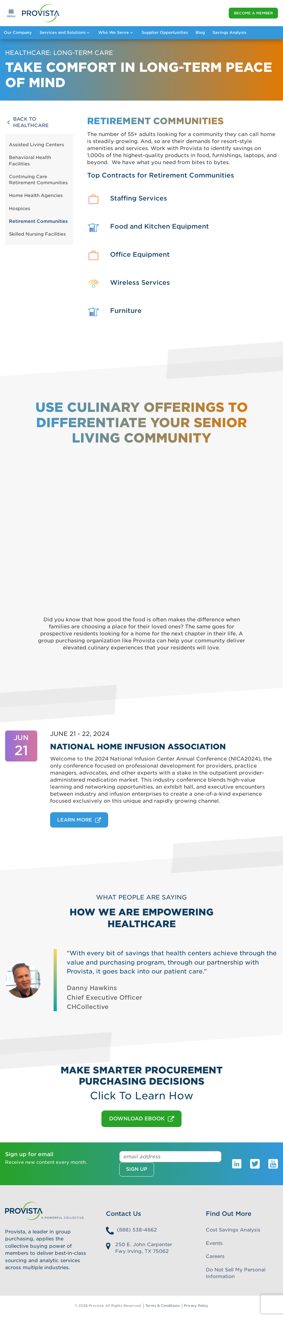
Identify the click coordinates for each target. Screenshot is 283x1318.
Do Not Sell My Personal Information (235, 1273)
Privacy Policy (196, 1306)
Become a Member (253, 13)
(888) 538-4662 (137, 1230)
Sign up (136, 1169)
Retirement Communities (38, 221)
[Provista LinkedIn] (237, 1163)
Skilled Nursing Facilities (37, 234)
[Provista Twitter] (255, 1163)
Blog (200, 32)
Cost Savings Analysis (233, 1230)
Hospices (19, 208)
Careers (215, 1256)
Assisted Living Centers (36, 144)
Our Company (18, 32)
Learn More (79, 820)
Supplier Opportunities (165, 32)
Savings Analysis (229, 32)
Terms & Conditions (162, 1306)
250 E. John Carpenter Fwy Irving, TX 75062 (143, 1248)
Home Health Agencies (36, 195)
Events (214, 1243)
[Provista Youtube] (273, 1163)
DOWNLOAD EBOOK (141, 1119)
